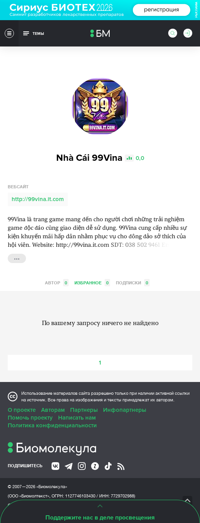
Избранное (92, 282)
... (17, 258)
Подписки (133, 282)
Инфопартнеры (124, 409)
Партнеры (84, 409)
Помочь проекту (30, 417)
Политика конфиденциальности (52, 425)
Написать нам (77, 417)
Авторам (53, 409)
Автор (57, 282)
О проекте (22, 409)
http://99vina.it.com (38, 199)
